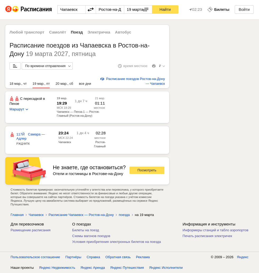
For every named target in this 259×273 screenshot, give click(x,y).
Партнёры (73, 257)
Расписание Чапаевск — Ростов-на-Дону (81, 215)
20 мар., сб (64, 84)
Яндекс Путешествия (127, 268)
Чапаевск (64, 142)
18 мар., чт (18, 84)
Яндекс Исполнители (166, 268)
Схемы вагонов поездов (91, 236)
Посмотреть (146, 170)
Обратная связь (118, 257)
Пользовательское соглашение (35, 257)
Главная (17, 215)
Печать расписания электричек (207, 236)
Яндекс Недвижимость (57, 268)
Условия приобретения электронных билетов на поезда (116, 242)
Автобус (123, 32)
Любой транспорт (27, 32)
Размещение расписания (30, 230)
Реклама (143, 257)
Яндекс (242, 257)
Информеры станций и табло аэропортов (215, 230)
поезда (124, 215)
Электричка (98, 32)
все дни (85, 84)
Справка (93, 257)
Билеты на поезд (85, 230)
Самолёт (57, 32)
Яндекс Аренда (93, 268)
